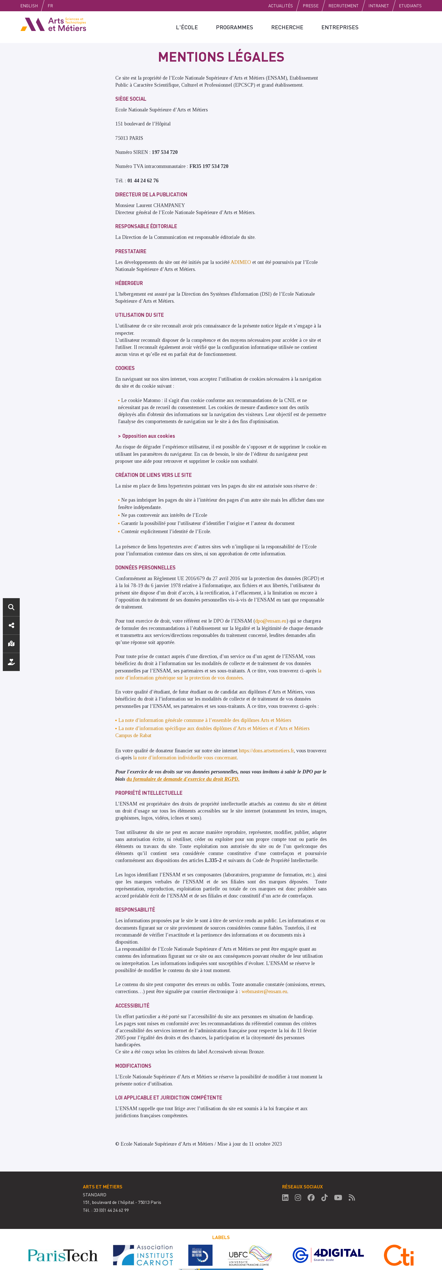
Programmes (234, 27)
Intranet (378, 5)
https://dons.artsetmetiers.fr (266, 750)
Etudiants (410, 5)
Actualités (280, 5)
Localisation (11, 644)
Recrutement (343, 5)
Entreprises (340, 27)
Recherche (287, 27)
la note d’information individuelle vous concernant (185, 757)
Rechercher (11, 607)
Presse (311, 5)
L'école (187, 27)
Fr (50, 5)
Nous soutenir (11, 662)
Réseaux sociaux (11, 625)
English (29, 5)
